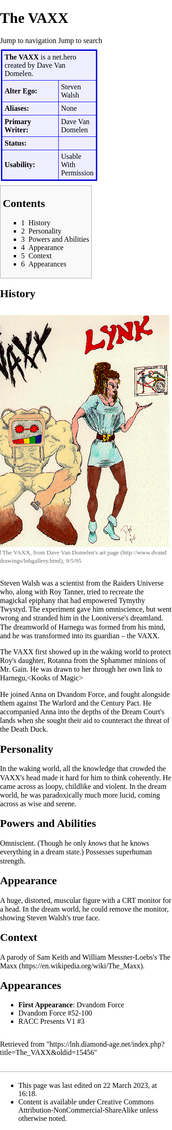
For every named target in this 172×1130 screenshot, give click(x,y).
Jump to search (80, 40)
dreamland (145, 618)
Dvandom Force (81, 694)
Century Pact (120, 703)
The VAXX (16, 552)
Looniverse (107, 618)
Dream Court (141, 712)
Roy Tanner (66, 592)
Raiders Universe (138, 583)
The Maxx (85, 961)
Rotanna (59, 660)
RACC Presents (41, 1021)
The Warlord (57, 703)
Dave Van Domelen (70, 552)
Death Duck (28, 729)
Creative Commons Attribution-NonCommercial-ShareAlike (86, 1106)
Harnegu (71, 627)
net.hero (64, 57)
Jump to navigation (28, 40)
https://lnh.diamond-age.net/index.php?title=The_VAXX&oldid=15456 (82, 1048)
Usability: (20, 164)
